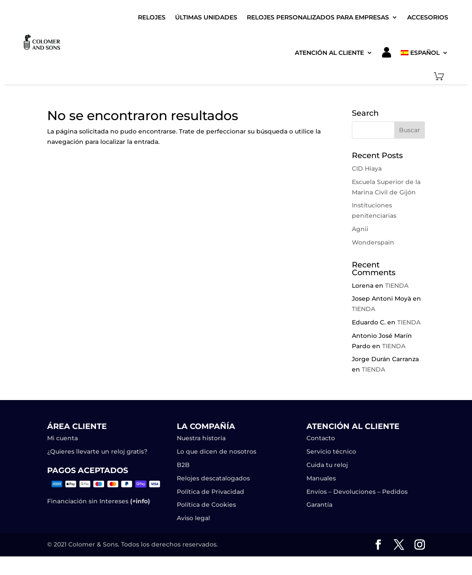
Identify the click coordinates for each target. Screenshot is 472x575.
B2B (183, 465)
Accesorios (427, 17)
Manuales (321, 478)
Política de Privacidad (210, 492)
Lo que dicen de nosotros (216, 451)
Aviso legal (194, 518)
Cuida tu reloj (327, 465)
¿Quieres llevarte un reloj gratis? (97, 451)
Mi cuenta (62, 438)
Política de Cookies (206, 504)
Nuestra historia (201, 438)
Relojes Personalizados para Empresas (318, 17)
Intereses (124, 501)
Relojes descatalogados (213, 478)
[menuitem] (424, 52)
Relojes (152, 17)
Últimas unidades (206, 17)
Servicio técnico (331, 451)
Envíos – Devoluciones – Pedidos (357, 492)
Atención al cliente (329, 53)
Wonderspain (373, 242)
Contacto (320, 438)
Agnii (360, 229)
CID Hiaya (367, 168)
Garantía (319, 504)
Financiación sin (72, 501)
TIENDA (396, 285)
